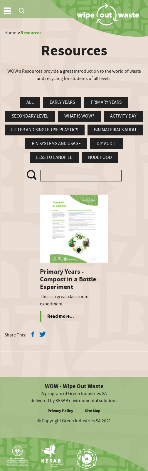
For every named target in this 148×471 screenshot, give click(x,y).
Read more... (60, 316)
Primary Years (106, 102)
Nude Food (100, 157)
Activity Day (123, 116)
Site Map (92, 411)
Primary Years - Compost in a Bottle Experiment (68, 280)
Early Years (62, 102)
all (30, 102)
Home (10, 33)
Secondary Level (30, 116)
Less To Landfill (54, 157)
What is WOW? (79, 116)
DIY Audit (106, 144)
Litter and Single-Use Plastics (44, 130)
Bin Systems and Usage (56, 144)
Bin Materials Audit (115, 130)
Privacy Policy (60, 411)
